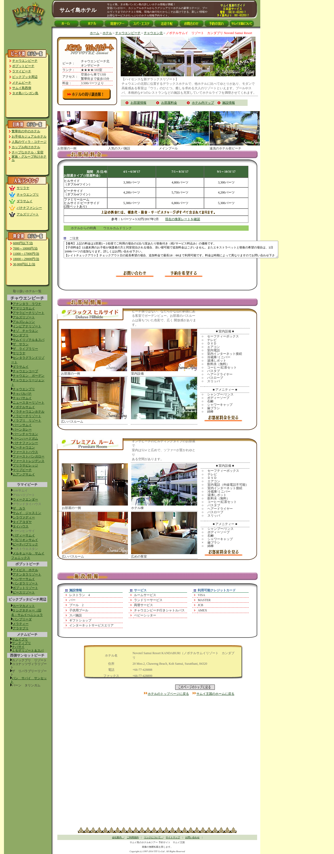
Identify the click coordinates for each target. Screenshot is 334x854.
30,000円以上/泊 (24, 264)
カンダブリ (21, 335)
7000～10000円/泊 (25, 248)
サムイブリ (20, 639)
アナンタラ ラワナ (27, 304)
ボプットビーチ (23, 66)
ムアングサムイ (24, 474)
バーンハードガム (25, 438)
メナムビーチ (21, 82)
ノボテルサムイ (24, 407)
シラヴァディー (24, 517)
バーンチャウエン (25, 434)
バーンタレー (22, 429)
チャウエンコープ (25, 371)
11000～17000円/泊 (26, 254)
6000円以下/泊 (23, 243)
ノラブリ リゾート (27, 420)
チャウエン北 (153, 33)
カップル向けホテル (26, 147)
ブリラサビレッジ (25, 465)
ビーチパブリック (25, 544)
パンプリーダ (22, 619)
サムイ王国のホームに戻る (215, 694)
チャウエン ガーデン (28, 376)
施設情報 (228, 103)
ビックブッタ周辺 (25, 77)
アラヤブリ (21, 628)
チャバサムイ (22, 398)
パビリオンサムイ (25, 540)
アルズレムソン (24, 322)
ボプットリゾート (25, 588)
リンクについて (153, 837)
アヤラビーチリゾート (28, 313)
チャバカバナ (22, 393)
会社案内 (118, 837)
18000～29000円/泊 (26, 259)
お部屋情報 (138, 103)
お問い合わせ (192, 837)
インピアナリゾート (27, 326)
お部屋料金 (169, 103)
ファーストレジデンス (28, 461)
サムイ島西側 (21, 88)
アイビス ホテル (25, 570)
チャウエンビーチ (25, 61)
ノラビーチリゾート (27, 416)
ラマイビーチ (21, 71)
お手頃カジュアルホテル (29, 136)
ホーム (94, 33)
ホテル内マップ (203, 103)
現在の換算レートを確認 (182, 219)
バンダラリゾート (25, 583)
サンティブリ (21, 643)
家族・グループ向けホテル (29, 158)
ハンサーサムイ (24, 579)
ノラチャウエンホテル (28, 411)
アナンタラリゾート (27, 574)
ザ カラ (19, 508)
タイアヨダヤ (22, 522)
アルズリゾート (28, 214)
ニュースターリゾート (28, 402)
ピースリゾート (24, 592)
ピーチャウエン (24, 447)
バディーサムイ (24, 535)
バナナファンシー (29, 208)
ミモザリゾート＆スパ (28, 650)
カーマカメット (24, 606)
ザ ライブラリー (25, 349)
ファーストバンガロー (28, 456)
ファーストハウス (25, 452)
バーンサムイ (22, 425)
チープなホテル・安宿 (27, 152)
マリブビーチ (22, 470)
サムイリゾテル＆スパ (28, 340)
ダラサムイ (25, 201)
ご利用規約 (133, 837)
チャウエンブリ (28, 194)
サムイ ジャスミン (27, 513)
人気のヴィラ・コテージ (29, 142)
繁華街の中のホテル (26, 131)
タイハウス (21, 526)
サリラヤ (23, 188)
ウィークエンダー (25, 499)
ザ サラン (21, 344)
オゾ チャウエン (25, 331)
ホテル (107, 33)
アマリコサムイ (24, 308)
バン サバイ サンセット (28, 679)
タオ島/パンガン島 (25, 93)
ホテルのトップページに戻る (168, 694)
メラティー (21, 624)
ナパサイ (18, 647)
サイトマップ (173, 837)
